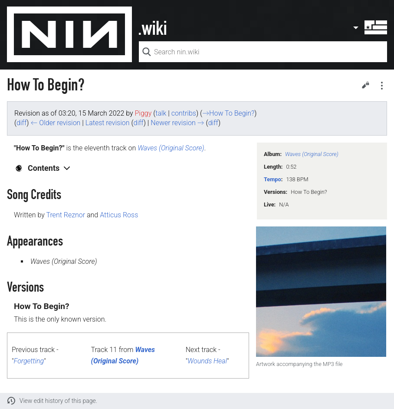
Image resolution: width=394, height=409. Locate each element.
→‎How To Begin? (228, 113)
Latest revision (107, 123)
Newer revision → (177, 123)
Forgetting (29, 361)
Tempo (272, 179)
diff (21, 123)
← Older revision (55, 123)
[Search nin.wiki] (263, 51)
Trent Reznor (65, 215)
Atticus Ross (119, 215)
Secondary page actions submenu (382, 85)
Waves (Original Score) (311, 154)
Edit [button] (365, 85)
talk (160, 113)
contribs (183, 113)
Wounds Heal (207, 361)
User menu (369, 27)
